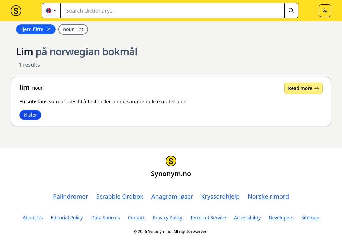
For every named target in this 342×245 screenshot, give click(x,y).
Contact (136, 217)
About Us (33, 217)
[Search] (291, 10)
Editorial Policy (67, 217)
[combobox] (179, 10)
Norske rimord (268, 196)
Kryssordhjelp (220, 196)
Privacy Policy (167, 217)
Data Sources (105, 217)
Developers (281, 217)
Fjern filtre (35, 29)
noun (73, 29)
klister (30, 115)
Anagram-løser (172, 196)
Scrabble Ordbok (119, 196)
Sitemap (310, 217)
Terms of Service (208, 217)
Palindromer (70, 196)
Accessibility (247, 217)
